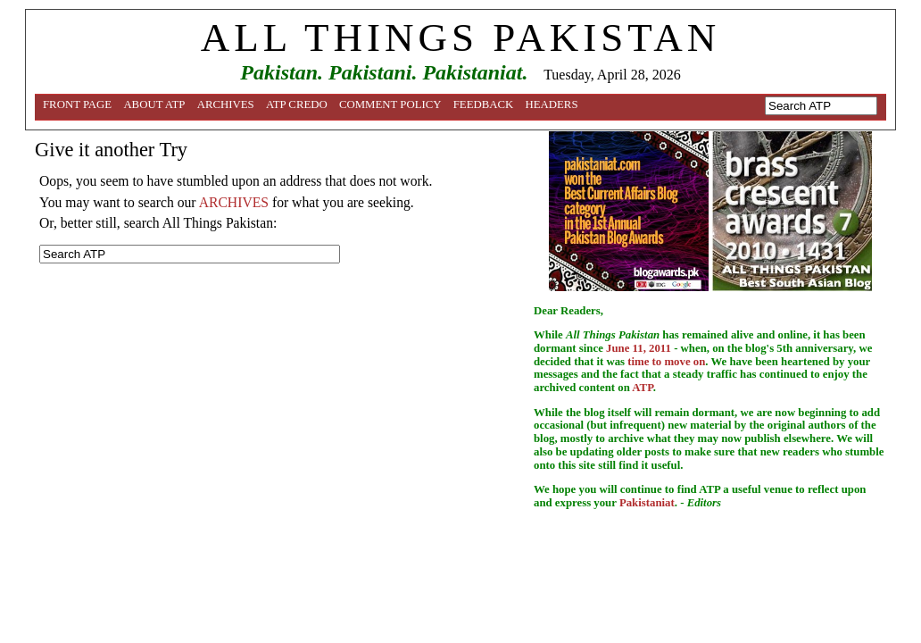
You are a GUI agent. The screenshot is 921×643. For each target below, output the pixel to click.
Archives (225, 104)
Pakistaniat (647, 503)
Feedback (483, 104)
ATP (642, 387)
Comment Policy (390, 104)
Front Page (77, 104)
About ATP (154, 104)
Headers (552, 104)
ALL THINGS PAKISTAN (460, 37)
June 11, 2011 (638, 348)
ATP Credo (297, 104)
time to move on (666, 361)
